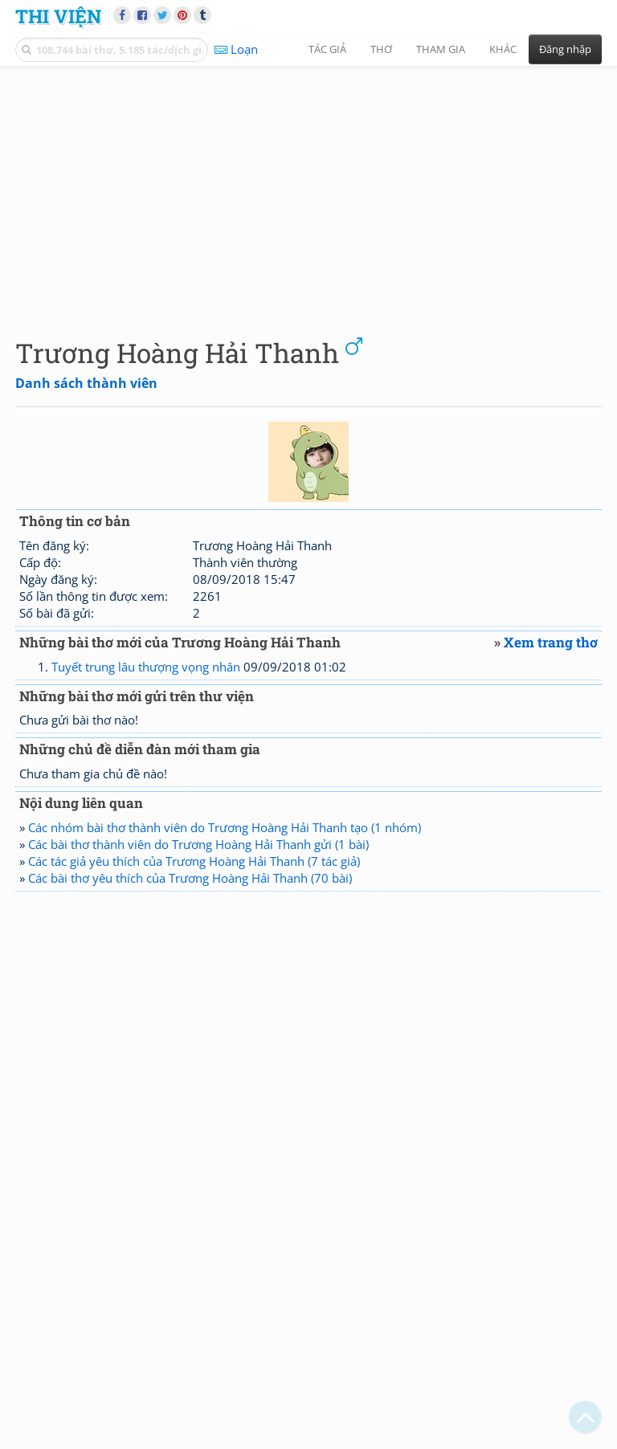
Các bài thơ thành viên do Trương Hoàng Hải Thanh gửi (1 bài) (198, 844)
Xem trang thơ (551, 642)
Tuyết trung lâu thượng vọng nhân (145, 667)
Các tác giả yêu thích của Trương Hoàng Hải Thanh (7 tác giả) (194, 861)
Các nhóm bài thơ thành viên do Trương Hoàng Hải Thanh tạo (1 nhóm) (224, 827)
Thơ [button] (381, 49)
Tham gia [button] (440, 49)
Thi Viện (58, 15)
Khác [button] (503, 49)
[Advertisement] (308, 188)
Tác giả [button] (327, 49)
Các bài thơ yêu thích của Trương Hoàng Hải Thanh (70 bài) (190, 878)
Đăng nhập (565, 49)
